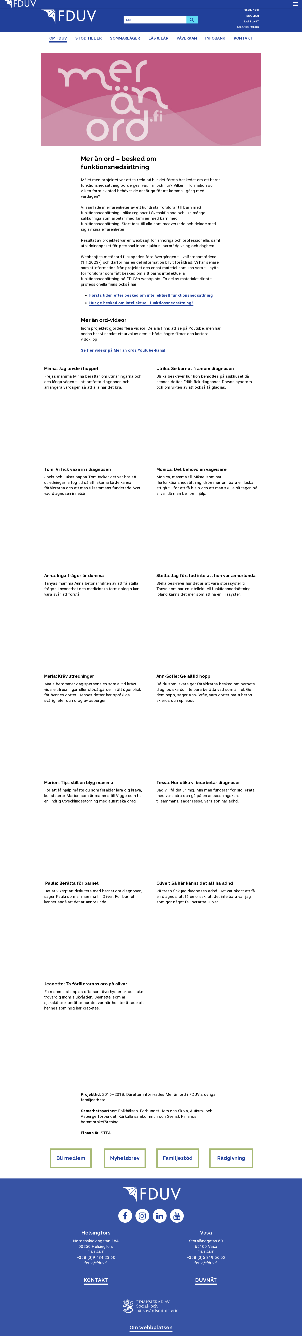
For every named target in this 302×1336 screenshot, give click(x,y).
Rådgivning (232, 1150)
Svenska (252, 4)
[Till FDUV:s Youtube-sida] (177, 1205)
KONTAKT (96, 1270)
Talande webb (248, 27)
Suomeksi (251, 10)
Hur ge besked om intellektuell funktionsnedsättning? (141, 295)
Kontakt (243, 38)
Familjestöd (178, 1150)
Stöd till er (88, 38)
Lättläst (251, 21)
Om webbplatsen (151, 1317)
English (252, 15)
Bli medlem (69, 1150)
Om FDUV (58, 38)
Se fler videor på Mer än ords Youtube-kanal (123, 342)
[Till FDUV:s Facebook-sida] (125, 1205)
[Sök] (155, 19)
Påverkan (187, 38)
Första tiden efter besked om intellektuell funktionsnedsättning (151, 287)
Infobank (215, 38)
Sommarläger (125, 38)
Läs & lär (158, 38)
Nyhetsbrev (124, 1150)
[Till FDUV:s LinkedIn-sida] (160, 1205)
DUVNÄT (206, 1270)
